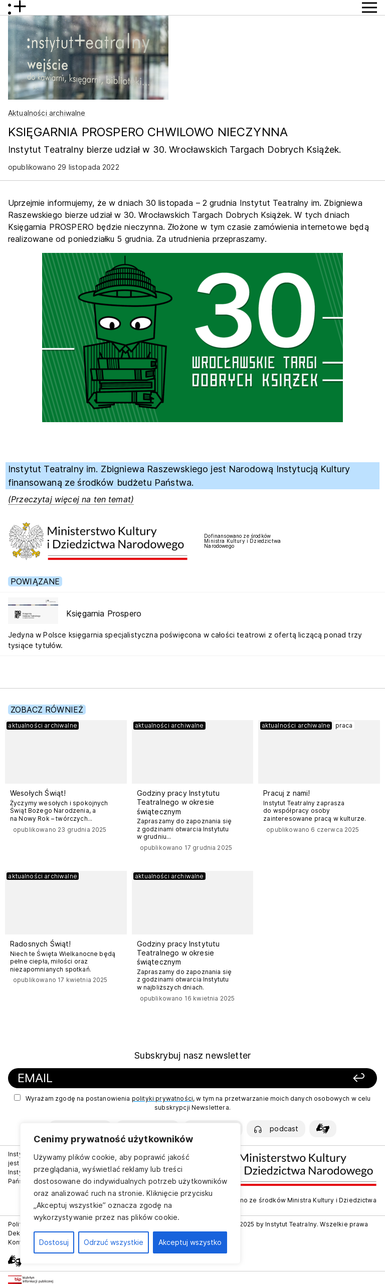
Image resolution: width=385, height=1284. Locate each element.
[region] (130, 1193)
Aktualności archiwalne (47, 113)
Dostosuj (54, 1242)
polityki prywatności (162, 1098)
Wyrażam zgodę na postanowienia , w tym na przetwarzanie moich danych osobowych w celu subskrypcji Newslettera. (192, 1102)
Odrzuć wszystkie (113, 1242)
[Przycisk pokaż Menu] (369, 7)
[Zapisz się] (304, 1078)
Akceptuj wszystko (190, 1242)
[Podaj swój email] (128, 1078)
